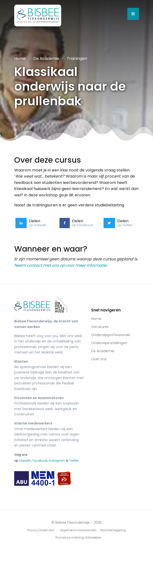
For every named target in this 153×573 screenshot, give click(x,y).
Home (20, 58)
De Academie (46, 58)
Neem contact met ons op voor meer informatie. (60, 265)
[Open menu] (133, 14)
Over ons (98, 359)
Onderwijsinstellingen (109, 342)
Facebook (40, 460)
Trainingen (77, 58)
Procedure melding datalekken (78, 537)
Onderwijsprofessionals (110, 334)
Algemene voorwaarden (78, 530)
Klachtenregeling (113, 530)
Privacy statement (40, 530)
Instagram (57, 460)
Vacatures (100, 326)
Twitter (74, 460)
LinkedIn (25, 460)
